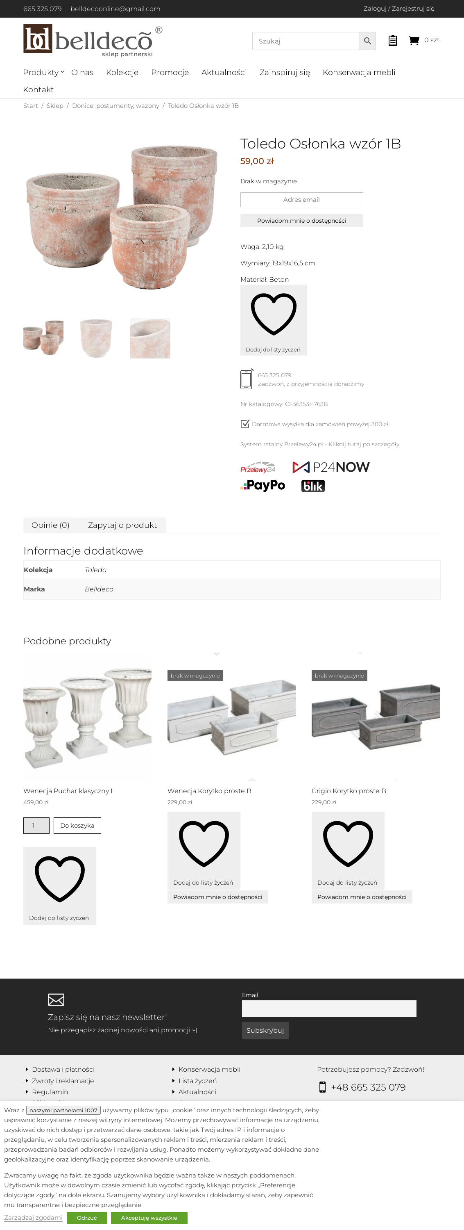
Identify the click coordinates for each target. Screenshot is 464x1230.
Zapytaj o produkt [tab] (122, 525)
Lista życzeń (198, 1081)
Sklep (55, 106)
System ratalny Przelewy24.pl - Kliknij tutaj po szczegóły (319, 444)
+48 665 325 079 (368, 1087)
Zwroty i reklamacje (63, 1081)
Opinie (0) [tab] (51, 525)
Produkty (41, 72)
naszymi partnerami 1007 (63, 1110)
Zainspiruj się (285, 72)
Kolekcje (122, 72)
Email (250, 995)
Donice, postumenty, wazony (115, 106)
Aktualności (224, 72)
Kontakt (38, 89)
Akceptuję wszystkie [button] (149, 1217)
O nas (82, 72)
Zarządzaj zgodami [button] (33, 1217)
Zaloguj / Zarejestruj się (399, 8)
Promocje (170, 72)
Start (30, 106)
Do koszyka (77, 825)
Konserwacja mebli (359, 72)
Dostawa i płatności (63, 1069)
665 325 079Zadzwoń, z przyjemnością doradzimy (302, 382)
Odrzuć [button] (87, 1217)
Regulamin (50, 1092)
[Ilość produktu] (36, 825)
